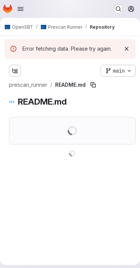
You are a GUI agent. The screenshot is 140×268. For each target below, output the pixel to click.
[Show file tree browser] (15, 71)
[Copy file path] (93, 85)
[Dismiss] (126, 48)
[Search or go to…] (118, 8)
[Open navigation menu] (20, 9)
